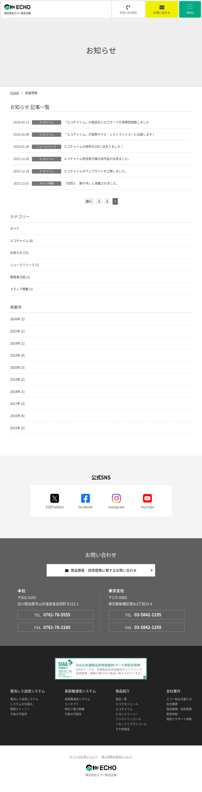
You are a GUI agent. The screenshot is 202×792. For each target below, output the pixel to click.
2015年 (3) (17, 433)
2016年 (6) (17, 420)
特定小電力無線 (74, 715)
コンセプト (72, 710)
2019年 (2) (17, 383)
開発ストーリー (20, 715)
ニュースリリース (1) (24, 266)
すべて (14, 229)
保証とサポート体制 (179, 725)
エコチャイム (124, 715)
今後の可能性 (18, 720)
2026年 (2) (17, 321)
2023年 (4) (17, 358)
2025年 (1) (17, 334)
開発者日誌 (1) (20, 279)
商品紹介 (123, 697)
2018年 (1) (17, 396)
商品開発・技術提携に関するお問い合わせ (101, 576)
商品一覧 (121, 705)
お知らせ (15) (19, 254)
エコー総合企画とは (179, 705)
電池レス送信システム (27, 697)
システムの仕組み (21, 710)
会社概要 (172, 710)
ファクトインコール (128, 725)
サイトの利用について (83, 763)
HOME (14, 92)
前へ (89, 202)
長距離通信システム (80, 697)
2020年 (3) (17, 371)
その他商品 (123, 735)
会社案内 (173, 697)
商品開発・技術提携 (179, 715)
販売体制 (172, 720)
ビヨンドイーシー (127, 720)
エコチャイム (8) (21, 241)
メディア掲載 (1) (21, 291)
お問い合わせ (161, 10)
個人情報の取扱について (117, 763)
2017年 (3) (17, 408)
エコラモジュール (127, 710)
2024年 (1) (17, 346)
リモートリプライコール (131, 730)
